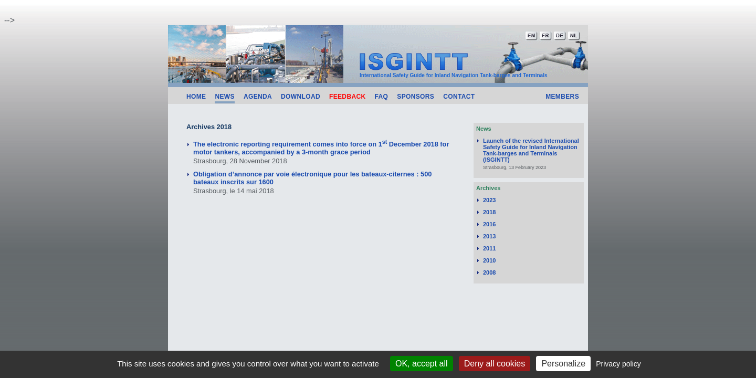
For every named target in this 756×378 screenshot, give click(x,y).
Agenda (258, 96)
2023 (489, 200)
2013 (489, 236)
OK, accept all (421, 363)
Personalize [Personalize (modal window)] (563, 363)
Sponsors (415, 96)
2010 (489, 260)
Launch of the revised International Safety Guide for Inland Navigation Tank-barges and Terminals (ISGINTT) (531, 150)
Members (562, 96)
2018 (489, 212)
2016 (489, 224)
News (224, 96)
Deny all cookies (495, 363)
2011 (489, 248)
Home (196, 96)
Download (300, 96)
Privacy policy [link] (618, 364)
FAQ (381, 96)
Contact (459, 96)
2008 (489, 272)
